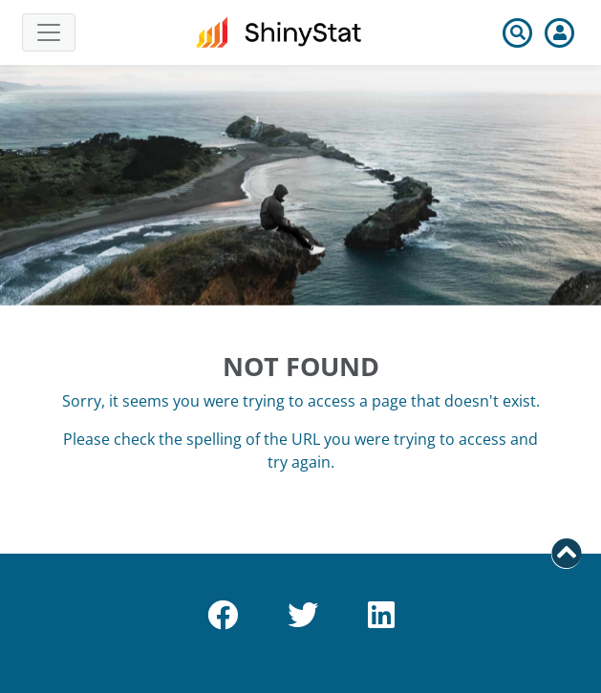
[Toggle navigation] (48, 32)
